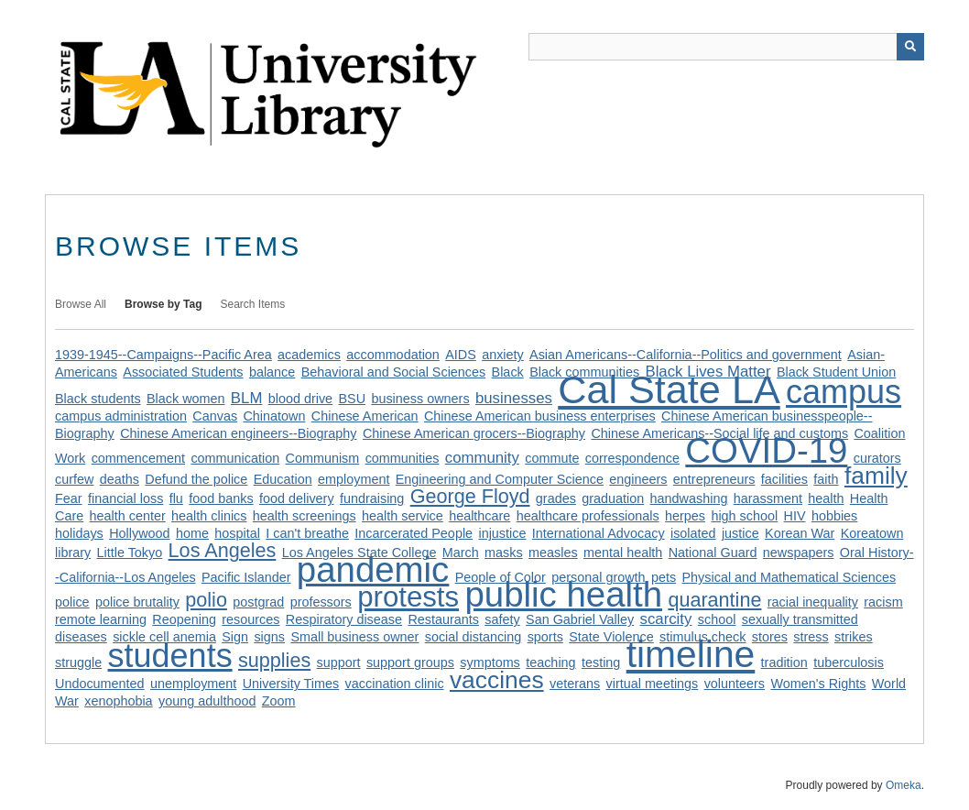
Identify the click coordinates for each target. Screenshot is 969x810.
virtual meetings (652, 683)
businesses (513, 398)
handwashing (689, 498)
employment (353, 479)
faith (825, 479)
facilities (784, 479)
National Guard (713, 552)
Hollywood (139, 533)
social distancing (473, 636)
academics (309, 354)
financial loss (125, 498)
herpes (685, 516)
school (717, 619)
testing (601, 662)
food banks (221, 498)
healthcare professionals (588, 516)
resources (250, 619)
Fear (68, 498)
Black (508, 372)
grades (556, 498)
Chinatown (274, 416)
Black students (98, 398)
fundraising (372, 498)
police (72, 602)
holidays (79, 533)
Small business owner (354, 636)
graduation (613, 498)
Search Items (253, 304)
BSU (351, 398)
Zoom (279, 701)
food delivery (296, 498)
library (73, 552)
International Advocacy (598, 533)
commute (552, 458)
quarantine (714, 599)
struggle (78, 662)
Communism (323, 458)
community (482, 457)
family (876, 475)
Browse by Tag (163, 304)
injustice (502, 533)
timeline (691, 654)
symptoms (490, 662)
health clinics (208, 516)
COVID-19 (766, 450)
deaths (119, 479)
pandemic (373, 569)
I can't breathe (307, 533)
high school (744, 516)
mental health (622, 552)
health (826, 498)
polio (206, 599)
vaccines (497, 680)
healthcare (479, 516)
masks (503, 552)
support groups (410, 662)
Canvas (214, 416)
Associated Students (183, 372)
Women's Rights (818, 683)
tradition (784, 662)
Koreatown (872, 533)
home (192, 533)
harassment (768, 498)
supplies (274, 660)
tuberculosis (848, 662)
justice (740, 533)
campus (843, 391)
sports (545, 636)
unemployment (193, 683)
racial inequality (813, 602)
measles (553, 552)
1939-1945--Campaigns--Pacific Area (163, 354)
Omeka (903, 785)
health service (402, 516)
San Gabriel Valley (580, 619)
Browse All (80, 304)
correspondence (632, 458)
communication (235, 458)
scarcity (666, 619)
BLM (247, 398)
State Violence (611, 636)
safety (501, 619)
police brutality (137, 602)
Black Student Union (836, 372)
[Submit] (910, 46)
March (460, 552)
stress (810, 636)
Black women (186, 398)
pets (663, 577)
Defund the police (196, 479)
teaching (550, 662)
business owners (420, 398)
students (170, 655)
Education (283, 479)
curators (877, 458)
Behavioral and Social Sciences (393, 372)
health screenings (304, 516)
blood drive (300, 398)
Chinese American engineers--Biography (238, 433)
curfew (74, 479)
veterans (575, 683)
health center (128, 516)
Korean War (799, 533)
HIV (795, 516)
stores (770, 636)
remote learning (101, 619)
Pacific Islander (246, 577)
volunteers (734, 683)
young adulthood (207, 701)
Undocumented (100, 683)
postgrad (258, 602)
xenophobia (118, 701)
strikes (853, 636)
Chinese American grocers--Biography (474, 433)
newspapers (798, 552)
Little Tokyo (130, 552)
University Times (291, 683)
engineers (638, 479)
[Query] (726, 46)
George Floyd (470, 496)
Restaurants (443, 619)
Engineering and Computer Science (500, 479)
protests (408, 597)
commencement (138, 458)
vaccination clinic (394, 683)
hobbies (834, 516)
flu (176, 498)
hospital (237, 533)
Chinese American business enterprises (540, 416)
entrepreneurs (714, 479)
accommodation (393, 354)
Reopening (184, 619)
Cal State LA (668, 389)
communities (402, 458)
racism (883, 602)
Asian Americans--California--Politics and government (685, 354)
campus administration (121, 416)
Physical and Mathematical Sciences (789, 577)
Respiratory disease (344, 619)
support (339, 662)
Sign (235, 636)
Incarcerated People (413, 533)
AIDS (460, 354)
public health (563, 594)
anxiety (503, 354)
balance (272, 372)
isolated (693, 533)
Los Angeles (223, 550)
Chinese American (365, 416)
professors (321, 602)
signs (269, 636)
